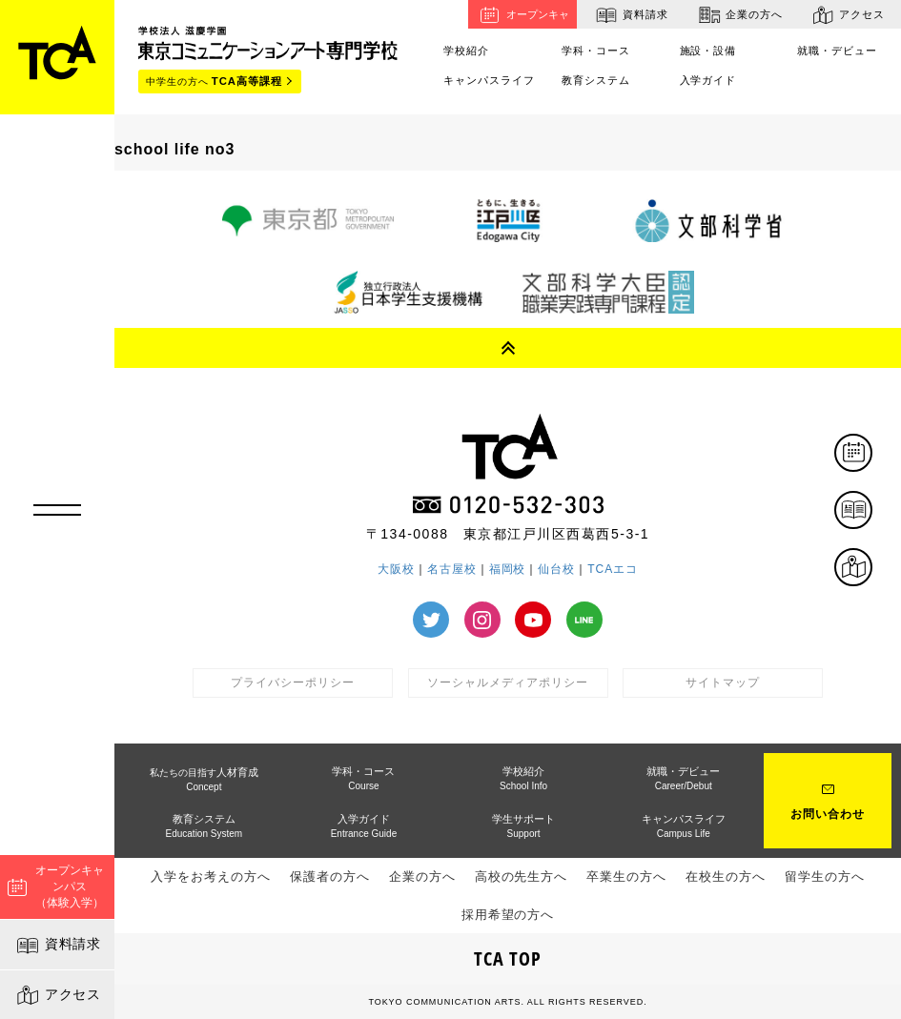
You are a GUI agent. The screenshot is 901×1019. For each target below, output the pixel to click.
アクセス (57, 995)
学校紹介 (466, 50)
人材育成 (204, 779)
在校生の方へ (726, 876)
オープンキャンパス (522, 15)
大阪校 (396, 569)
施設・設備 (708, 50)
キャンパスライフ (489, 80)
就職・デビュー (837, 50)
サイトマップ (723, 682)
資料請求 (57, 945)
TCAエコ (612, 569)
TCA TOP (508, 958)
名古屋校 (452, 569)
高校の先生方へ (521, 876)
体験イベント (871, 454)
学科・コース (596, 50)
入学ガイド (708, 80)
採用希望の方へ (508, 914)
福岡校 (507, 569)
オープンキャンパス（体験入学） (56, 886)
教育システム (596, 80)
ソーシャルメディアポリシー (507, 682)
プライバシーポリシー (293, 682)
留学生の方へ (825, 876)
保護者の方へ (330, 876)
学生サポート (523, 825)
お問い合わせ (827, 814)
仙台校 (556, 569)
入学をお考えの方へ (211, 876)
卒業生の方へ (626, 876)
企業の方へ (738, 15)
